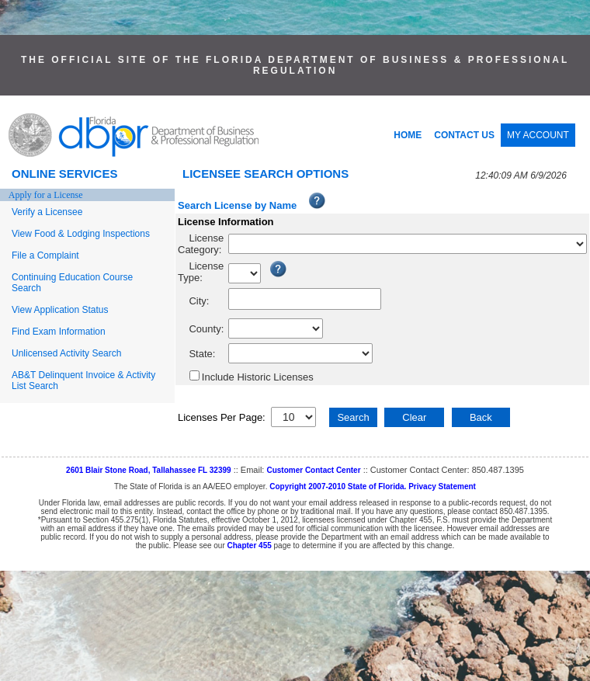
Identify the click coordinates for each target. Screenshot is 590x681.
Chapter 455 (249, 545)
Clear (414, 417)
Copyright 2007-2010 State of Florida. (337, 486)
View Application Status (60, 309)
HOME (408, 135)
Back (481, 417)
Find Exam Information (59, 331)
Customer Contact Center (313, 470)
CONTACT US (464, 135)
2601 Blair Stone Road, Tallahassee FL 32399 (148, 470)
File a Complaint (45, 255)
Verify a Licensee (47, 212)
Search (353, 417)
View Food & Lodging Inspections (81, 233)
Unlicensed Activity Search (66, 353)
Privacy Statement (442, 486)
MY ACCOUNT (538, 135)
